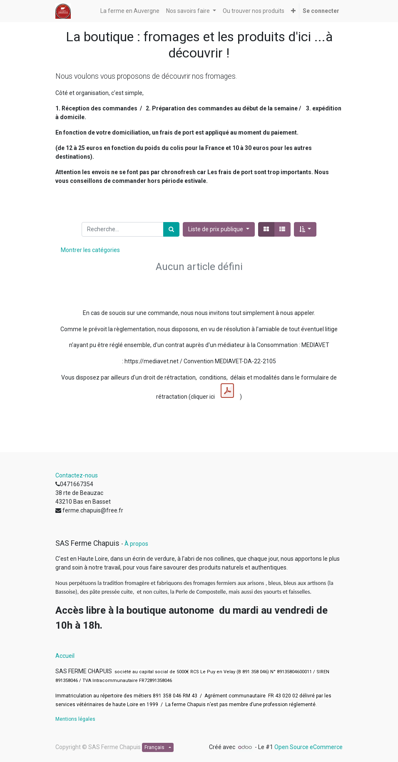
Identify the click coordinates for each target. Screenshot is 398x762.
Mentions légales (75, 719)
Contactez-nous (76, 475)
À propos (136, 543)
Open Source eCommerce (308, 747)
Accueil (65, 655)
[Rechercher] (171, 229)
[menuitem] (130, 11)
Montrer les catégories (90, 250)
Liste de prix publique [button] (216, 229)
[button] (293, 11)
